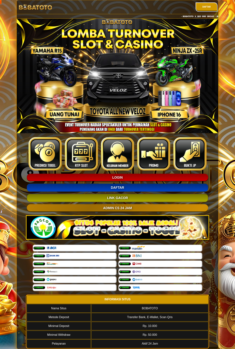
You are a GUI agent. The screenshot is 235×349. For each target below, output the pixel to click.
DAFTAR (206, 7)
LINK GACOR (117, 198)
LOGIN (117, 177)
